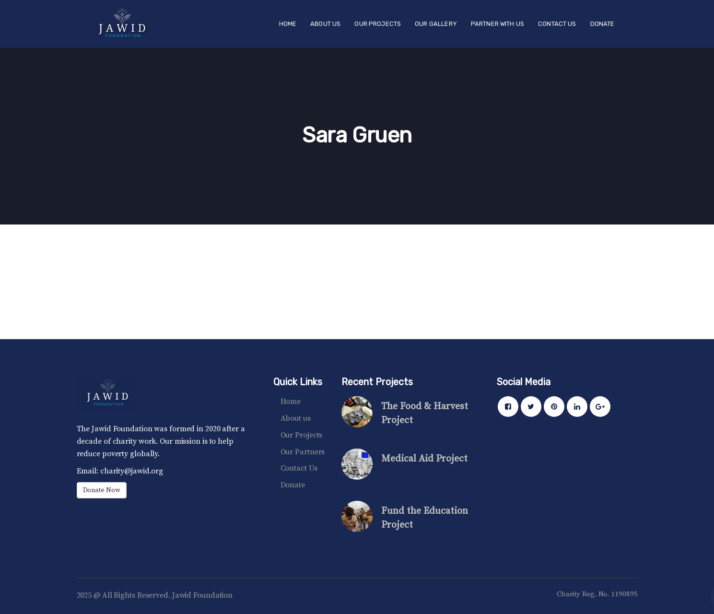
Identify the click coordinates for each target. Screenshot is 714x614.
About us (296, 418)
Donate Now (101, 490)
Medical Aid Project (424, 459)
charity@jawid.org (130, 471)
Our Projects (302, 435)
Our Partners (303, 452)
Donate (293, 485)
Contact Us (299, 468)
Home (291, 401)
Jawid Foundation (202, 595)
